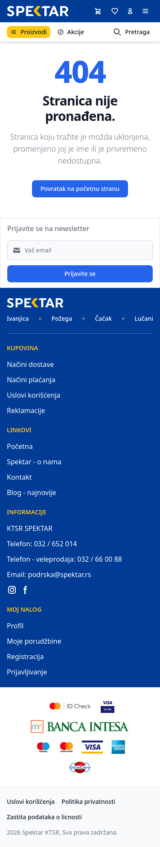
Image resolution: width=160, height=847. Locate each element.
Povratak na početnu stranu (80, 189)
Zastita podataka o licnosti (44, 817)
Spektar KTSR (40, 832)
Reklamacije (26, 410)
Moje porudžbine (34, 641)
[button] (114, 11)
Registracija (25, 656)
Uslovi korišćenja (34, 395)
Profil (15, 625)
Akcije (70, 32)
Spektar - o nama (34, 461)
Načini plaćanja (31, 379)
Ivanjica (18, 318)
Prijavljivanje (27, 672)
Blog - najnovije (31, 492)
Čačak (103, 318)
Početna (20, 446)
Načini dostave (30, 364)
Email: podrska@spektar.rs (49, 574)
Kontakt (19, 477)
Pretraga (131, 32)
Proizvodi (28, 32)
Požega (62, 318)
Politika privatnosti (88, 801)
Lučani (143, 318)
